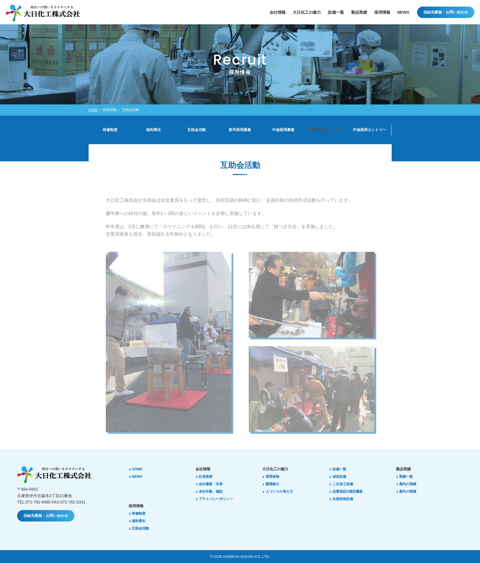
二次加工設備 (344, 484)
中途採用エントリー (370, 130)
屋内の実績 (409, 484)
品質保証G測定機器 (349, 491)
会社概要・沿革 (213, 484)
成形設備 (340, 476)
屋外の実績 (409, 491)
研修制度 (110, 130)
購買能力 (273, 484)
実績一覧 (407, 476)
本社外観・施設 (213, 491)
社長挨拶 (207, 476)
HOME (94, 110)
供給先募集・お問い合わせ (445, 12)
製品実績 (359, 12)
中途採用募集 (283, 130)
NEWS (403, 12)
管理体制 (273, 476)
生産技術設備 (344, 499)
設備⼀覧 (336, 12)
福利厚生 (154, 130)
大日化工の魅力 (307, 12)
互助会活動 (197, 130)
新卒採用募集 (240, 130)
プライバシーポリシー (218, 499)
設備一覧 (340, 469)
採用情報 (382, 12)
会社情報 (278, 12)
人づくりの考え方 (281, 491)
